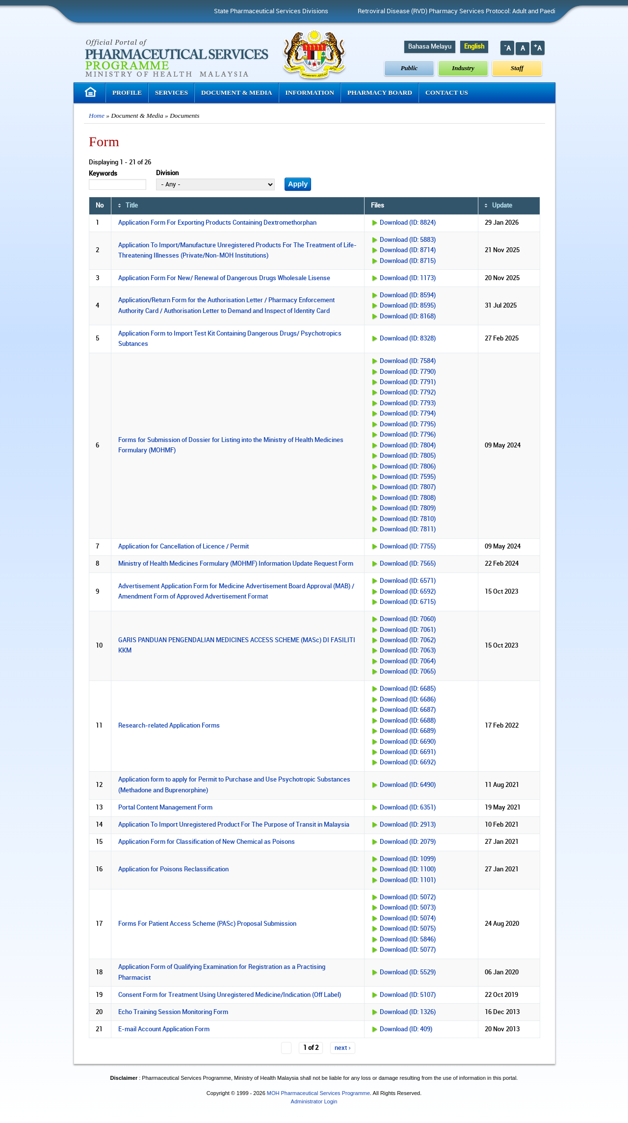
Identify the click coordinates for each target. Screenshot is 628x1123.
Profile (127, 92)
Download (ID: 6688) (408, 720)
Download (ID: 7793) (408, 403)
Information (310, 92)
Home (97, 115)
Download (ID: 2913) (408, 824)
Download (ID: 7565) (408, 563)
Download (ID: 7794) (408, 413)
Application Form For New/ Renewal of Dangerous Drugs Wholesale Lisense (224, 278)
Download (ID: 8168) (408, 316)
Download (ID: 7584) (408, 361)
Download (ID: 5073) (408, 907)
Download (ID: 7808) (408, 498)
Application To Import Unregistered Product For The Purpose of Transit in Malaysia (233, 824)
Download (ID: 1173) (408, 278)
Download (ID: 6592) (408, 591)
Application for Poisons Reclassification (173, 869)
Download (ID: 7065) (408, 671)
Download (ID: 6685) (408, 688)
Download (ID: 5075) (408, 928)
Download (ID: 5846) (408, 939)
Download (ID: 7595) (408, 476)
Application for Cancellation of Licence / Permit (183, 546)
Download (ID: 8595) (408, 305)
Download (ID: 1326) (408, 1012)
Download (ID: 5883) (408, 239)
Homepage (91, 92)
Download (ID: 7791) (408, 382)
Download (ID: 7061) (408, 630)
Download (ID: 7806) (408, 466)
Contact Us (446, 92)
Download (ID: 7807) (408, 487)
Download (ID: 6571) (408, 580)
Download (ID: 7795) (408, 424)
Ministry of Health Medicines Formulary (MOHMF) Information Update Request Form (235, 563)
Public (409, 68)
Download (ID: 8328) (408, 338)
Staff (517, 68)
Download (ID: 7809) (408, 508)
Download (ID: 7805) (408, 455)
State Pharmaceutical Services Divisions (299, 11)
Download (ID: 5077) (408, 949)
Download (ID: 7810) (408, 519)
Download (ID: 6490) (408, 785)
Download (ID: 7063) (408, 650)
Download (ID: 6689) (408, 731)
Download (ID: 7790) (408, 371)
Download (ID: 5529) (408, 972)
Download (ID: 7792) (408, 392)
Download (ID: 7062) (408, 640)
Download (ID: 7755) (408, 546)
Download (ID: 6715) (408, 602)
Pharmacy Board (379, 92)
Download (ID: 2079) (408, 841)
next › (342, 1048)
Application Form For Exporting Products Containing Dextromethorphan (217, 222)
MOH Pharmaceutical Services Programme (318, 1093)
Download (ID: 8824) (408, 222)
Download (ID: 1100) (408, 869)
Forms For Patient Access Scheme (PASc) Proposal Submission (207, 923)
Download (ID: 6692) (408, 762)
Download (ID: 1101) (408, 880)
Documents (184, 115)
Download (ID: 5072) (408, 897)
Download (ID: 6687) (408, 709)
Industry (463, 68)
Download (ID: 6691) (408, 752)
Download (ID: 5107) (408, 995)
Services (171, 92)
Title (132, 205)
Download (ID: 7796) (408, 434)
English (474, 46)
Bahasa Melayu (429, 46)
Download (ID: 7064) (408, 661)
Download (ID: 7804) (408, 445)
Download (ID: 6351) (408, 807)
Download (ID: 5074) (408, 918)
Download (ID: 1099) (408, 859)
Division (167, 173)
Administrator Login (314, 1101)
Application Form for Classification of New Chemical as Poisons (206, 841)
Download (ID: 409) (406, 1029)
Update (502, 205)
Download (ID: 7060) (408, 619)
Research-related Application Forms (169, 725)
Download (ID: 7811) (408, 529)
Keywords (103, 173)
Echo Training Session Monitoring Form (173, 1012)
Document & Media (236, 92)
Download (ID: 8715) (408, 261)
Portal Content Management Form (165, 807)
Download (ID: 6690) (408, 741)
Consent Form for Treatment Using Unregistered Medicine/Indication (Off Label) (229, 995)
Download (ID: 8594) (408, 295)
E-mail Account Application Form (163, 1029)
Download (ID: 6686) (408, 699)
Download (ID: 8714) (408, 250)
